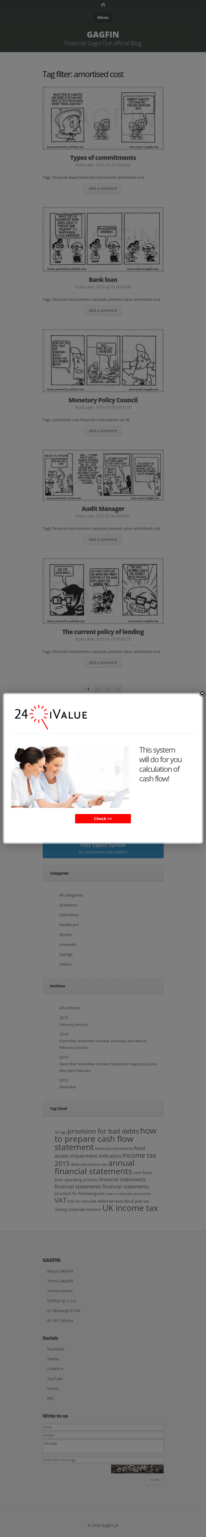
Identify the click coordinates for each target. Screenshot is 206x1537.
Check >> (103, 818)
